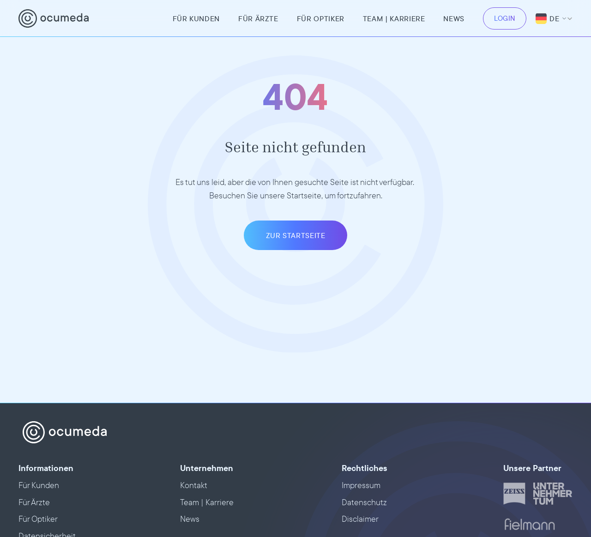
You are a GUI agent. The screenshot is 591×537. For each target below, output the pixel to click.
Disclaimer (360, 518)
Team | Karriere (207, 502)
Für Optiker (320, 18)
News (453, 18)
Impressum (361, 485)
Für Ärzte (258, 18)
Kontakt (193, 485)
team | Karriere (394, 18)
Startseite (304, 195)
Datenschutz (364, 502)
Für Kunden (196, 18)
